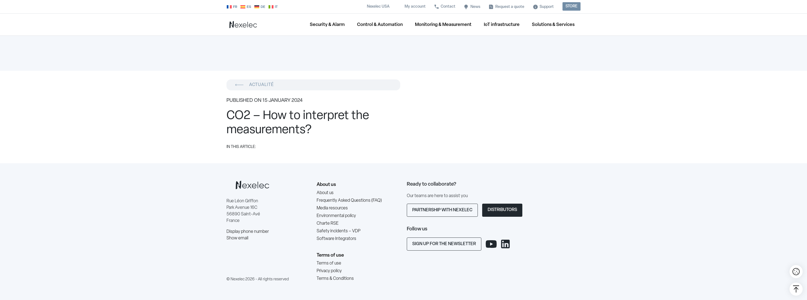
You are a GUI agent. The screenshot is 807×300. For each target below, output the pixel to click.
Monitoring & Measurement (443, 24)
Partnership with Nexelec (442, 210)
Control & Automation (380, 24)
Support (547, 7)
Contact (448, 7)
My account (415, 7)
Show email (237, 238)
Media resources (332, 208)
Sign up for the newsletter (444, 244)
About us (326, 184)
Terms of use (330, 255)
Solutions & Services (553, 24)
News (475, 7)
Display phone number (247, 232)
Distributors (502, 210)
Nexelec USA (378, 7)
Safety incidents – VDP (338, 231)
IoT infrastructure (502, 24)
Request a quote (509, 7)
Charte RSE (327, 223)
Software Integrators (336, 239)
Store (572, 6)
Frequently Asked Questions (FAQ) (349, 200)
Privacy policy (329, 271)
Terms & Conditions (335, 279)
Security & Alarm (327, 24)
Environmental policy (336, 216)
